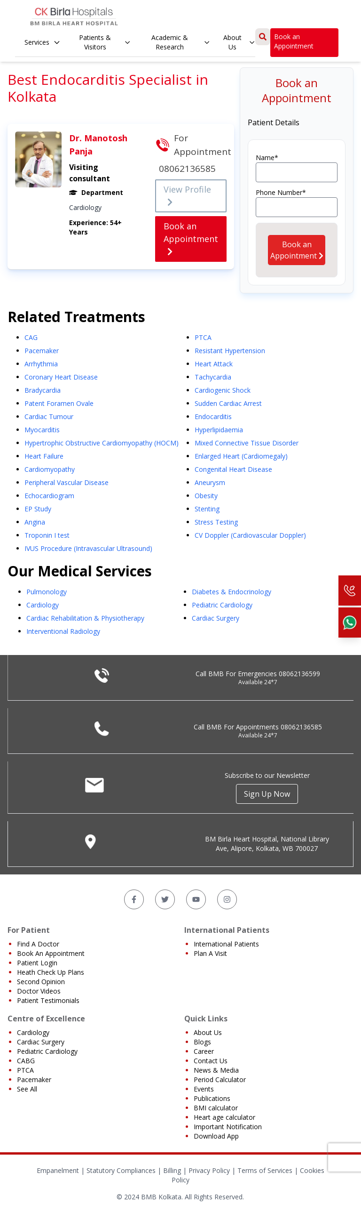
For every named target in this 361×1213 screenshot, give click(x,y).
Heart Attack (214, 363)
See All (27, 1088)
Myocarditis (42, 429)
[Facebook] (134, 899)
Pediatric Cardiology (222, 604)
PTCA (203, 337)
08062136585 (301, 726)
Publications (212, 1098)
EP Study (37, 508)
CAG (31, 337)
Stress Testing (216, 522)
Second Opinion (41, 981)
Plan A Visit (210, 953)
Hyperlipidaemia (219, 429)
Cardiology (42, 604)
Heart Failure (43, 456)
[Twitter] (165, 899)
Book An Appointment (51, 953)
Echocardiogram (49, 495)
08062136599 (299, 673)
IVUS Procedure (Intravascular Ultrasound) (88, 548)
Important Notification (228, 1126)
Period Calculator (220, 1079)
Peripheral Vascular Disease (66, 482)
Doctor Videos (39, 991)
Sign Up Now (267, 794)
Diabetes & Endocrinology (231, 591)
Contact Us (211, 1060)
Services (42, 42)
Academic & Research (180, 42)
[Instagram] (227, 899)
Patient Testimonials (48, 1000)
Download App (216, 1136)
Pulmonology (46, 591)
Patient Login (37, 962)
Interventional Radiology (63, 631)
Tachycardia (213, 376)
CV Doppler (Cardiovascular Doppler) (250, 535)
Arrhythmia (41, 363)
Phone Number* (281, 192)
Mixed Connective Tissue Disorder (246, 442)
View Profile (187, 196)
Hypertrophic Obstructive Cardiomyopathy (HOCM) (101, 442)
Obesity (206, 495)
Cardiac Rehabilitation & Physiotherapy (85, 618)
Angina (34, 522)
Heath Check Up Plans (50, 972)
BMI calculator (216, 1107)
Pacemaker (41, 350)
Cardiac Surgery (215, 618)
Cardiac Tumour (48, 416)
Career (204, 1051)
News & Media (216, 1070)
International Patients (226, 943)
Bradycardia (42, 390)
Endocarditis (213, 416)
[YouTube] (196, 899)
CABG (26, 1060)
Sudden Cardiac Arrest (228, 403)
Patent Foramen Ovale (59, 403)
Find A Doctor (38, 943)
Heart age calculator (224, 1117)
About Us (239, 42)
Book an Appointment (294, 41)
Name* (267, 157)
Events (204, 1088)
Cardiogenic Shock (223, 390)
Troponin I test (47, 535)
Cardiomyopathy (49, 469)
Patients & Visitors (105, 42)
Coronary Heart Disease (61, 376)
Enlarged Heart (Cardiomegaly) (241, 456)
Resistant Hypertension (230, 350)
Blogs (202, 1041)
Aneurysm (210, 482)
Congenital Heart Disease (233, 469)
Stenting (207, 508)
